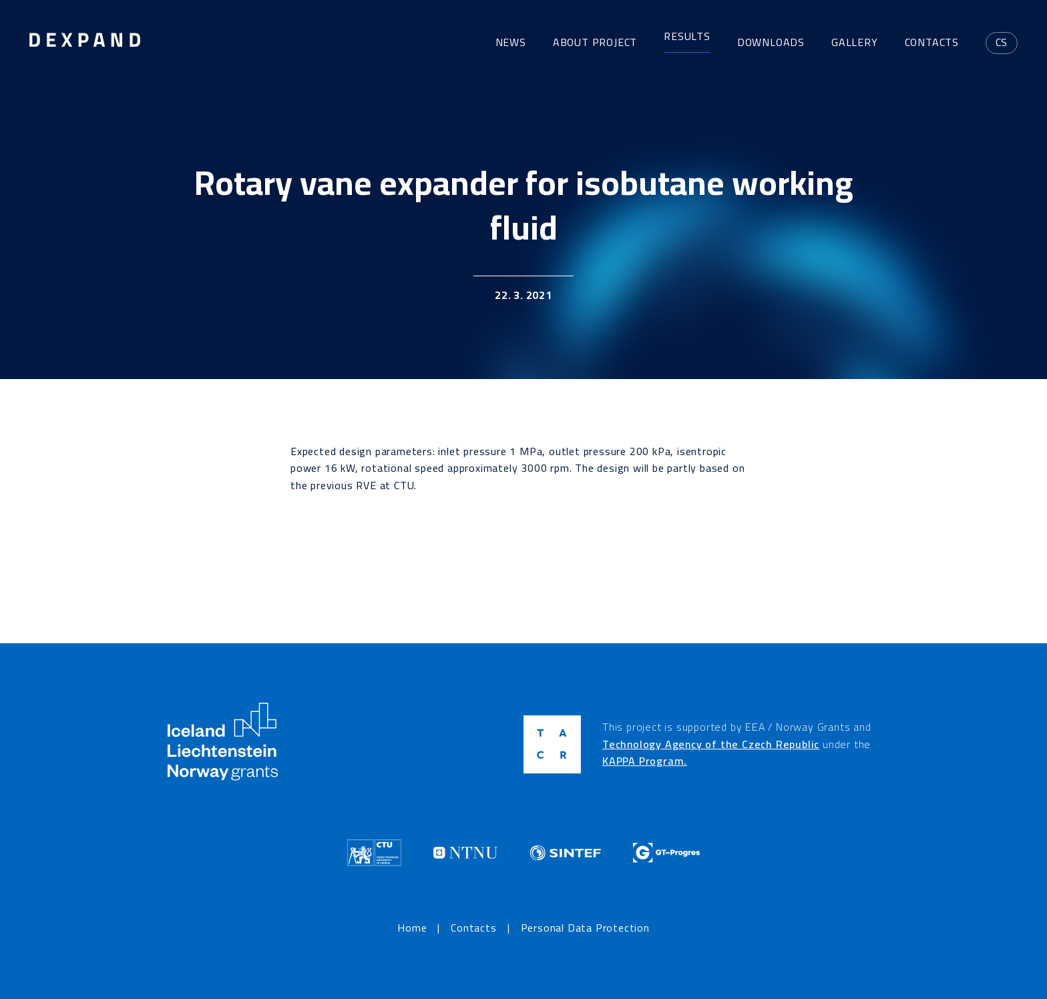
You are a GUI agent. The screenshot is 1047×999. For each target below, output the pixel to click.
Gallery (854, 42)
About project (595, 42)
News (510, 42)
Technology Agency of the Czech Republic (710, 744)
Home (412, 928)
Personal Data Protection (585, 928)
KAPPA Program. (644, 761)
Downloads (771, 42)
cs (1002, 42)
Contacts (932, 42)
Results (687, 36)
